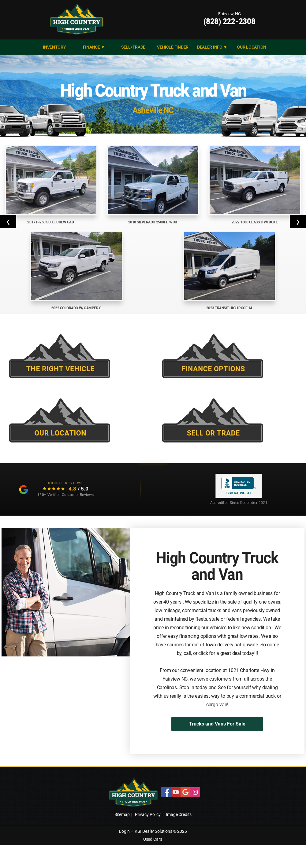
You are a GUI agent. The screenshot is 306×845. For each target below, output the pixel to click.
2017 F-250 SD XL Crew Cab (51, 222)
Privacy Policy (148, 814)
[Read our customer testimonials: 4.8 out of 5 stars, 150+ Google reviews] (54, 489)
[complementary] (287, 826)
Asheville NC (152, 110)
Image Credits (179, 814)
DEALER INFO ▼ (212, 47)
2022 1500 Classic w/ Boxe (255, 222)
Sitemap (122, 814)
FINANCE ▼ (94, 47)
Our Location (251, 47)
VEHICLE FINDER (172, 47)
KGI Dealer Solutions (153, 831)
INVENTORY (54, 47)
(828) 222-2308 (229, 21)
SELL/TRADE (133, 47)
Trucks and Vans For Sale (217, 724)
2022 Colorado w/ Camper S (76, 308)
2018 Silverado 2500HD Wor (153, 222)
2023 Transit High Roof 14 (229, 308)
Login (124, 831)
